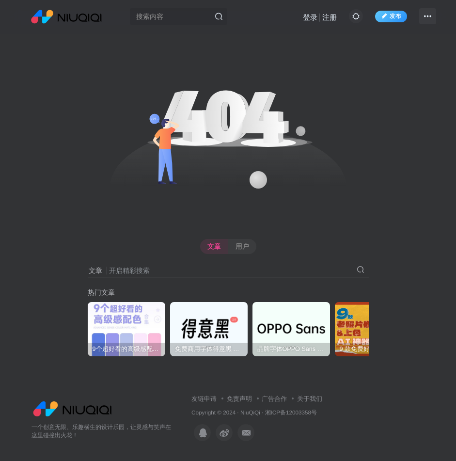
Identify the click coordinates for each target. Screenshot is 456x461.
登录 (310, 17)
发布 (391, 16)
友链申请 (204, 398)
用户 (242, 246)
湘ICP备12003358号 (291, 412)
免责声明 (239, 398)
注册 (329, 17)
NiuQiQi (250, 412)
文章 (214, 246)
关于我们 (309, 398)
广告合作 (274, 398)
